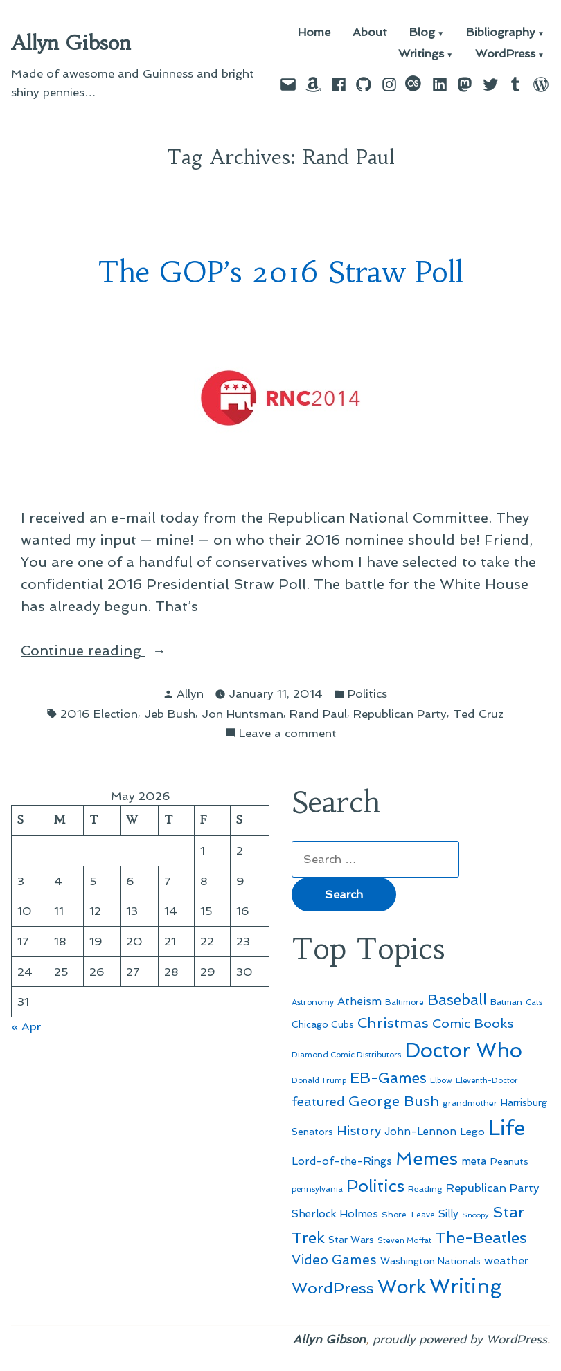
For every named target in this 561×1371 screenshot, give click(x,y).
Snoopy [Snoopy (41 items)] (475, 1214)
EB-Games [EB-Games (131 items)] (388, 1078)
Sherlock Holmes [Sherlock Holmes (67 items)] (335, 1214)
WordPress (505, 54)
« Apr (26, 1026)
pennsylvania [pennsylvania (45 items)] (317, 1189)
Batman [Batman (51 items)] (506, 1002)
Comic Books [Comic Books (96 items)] (472, 1023)
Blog (422, 33)
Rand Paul (318, 713)
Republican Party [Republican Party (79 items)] (493, 1188)
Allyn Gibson (71, 42)
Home (314, 33)
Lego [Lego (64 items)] (472, 1131)
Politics (367, 693)
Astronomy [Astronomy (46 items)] (313, 1002)
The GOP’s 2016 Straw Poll (280, 272)
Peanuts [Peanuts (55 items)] (509, 1161)
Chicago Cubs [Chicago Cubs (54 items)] (323, 1024)
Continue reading (105, 650)
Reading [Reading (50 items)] (425, 1188)
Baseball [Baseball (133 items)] (457, 999)
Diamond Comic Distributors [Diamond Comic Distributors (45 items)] (346, 1055)
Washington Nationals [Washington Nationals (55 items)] (430, 1260)
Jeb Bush (169, 713)
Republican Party (400, 713)
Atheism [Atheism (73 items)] (359, 1001)
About (370, 33)
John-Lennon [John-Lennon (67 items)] (420, 1131)
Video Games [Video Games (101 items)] (334, 1260)
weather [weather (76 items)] (506, 1260)
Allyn (190, 693)
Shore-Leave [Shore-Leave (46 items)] (408, 1214)
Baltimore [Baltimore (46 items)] (404, 1002)
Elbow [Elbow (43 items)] (441, 1080)
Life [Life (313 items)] (506, 1128)
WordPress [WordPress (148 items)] (333, 1288)
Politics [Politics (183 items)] (375, 1186)
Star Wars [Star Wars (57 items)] (351, 1239)
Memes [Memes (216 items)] (426, 1158)
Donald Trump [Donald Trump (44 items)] (319, 1080)
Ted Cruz (478, 713)
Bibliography (500, 33)
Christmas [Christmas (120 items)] (393, 1023)
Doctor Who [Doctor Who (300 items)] (463, 1050)
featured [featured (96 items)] (318, 1101)
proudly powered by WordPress (460, 1339)
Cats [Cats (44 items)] (534, 1002)
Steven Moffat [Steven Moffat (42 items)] (404, 1240)
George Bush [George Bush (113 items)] (393, 1101)
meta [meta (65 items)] (474, 1161)
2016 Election (99, 713)
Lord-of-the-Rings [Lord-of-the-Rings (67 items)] (342, 1161)
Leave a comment (288, 733)
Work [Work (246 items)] (401, 1287)
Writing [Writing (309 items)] (465, 1286)
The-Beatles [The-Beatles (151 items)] (481, 1237)
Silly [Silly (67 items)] (448, 1214)
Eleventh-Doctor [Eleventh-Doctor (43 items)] (487, 1080)
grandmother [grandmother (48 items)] (470, 1103)
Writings (421, 54)
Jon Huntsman (242, 713)
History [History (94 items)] (359, 1130)
